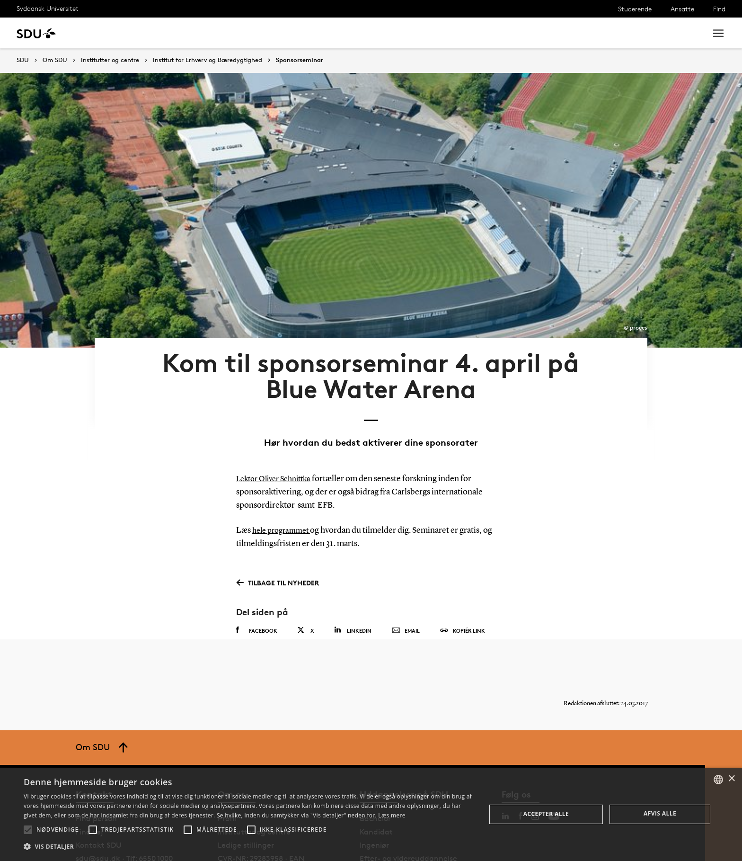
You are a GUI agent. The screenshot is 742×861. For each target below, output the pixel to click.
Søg (687, 32)
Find (719, 9)
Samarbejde (245, 32)
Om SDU (337, 32)
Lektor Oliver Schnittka (278, 431)
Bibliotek (294, 32)
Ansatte (682, 9)
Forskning (151, 32)
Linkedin (352, 583)
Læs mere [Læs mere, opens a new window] (391, 815)
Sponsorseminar (299, 60)
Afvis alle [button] (660, 813)
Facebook (256, 583)
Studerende (635, 9)
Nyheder (196, 32)
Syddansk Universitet (48, 8)
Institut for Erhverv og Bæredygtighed (207, 60)
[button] (27, 829)
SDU (23, 60)
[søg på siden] (620, 33)
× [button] (731, 778)
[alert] (371, 814)
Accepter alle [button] (546, 814)
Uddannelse (101, 32)
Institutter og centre (110, 60)
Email (406, 583)
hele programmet (284, 483)
